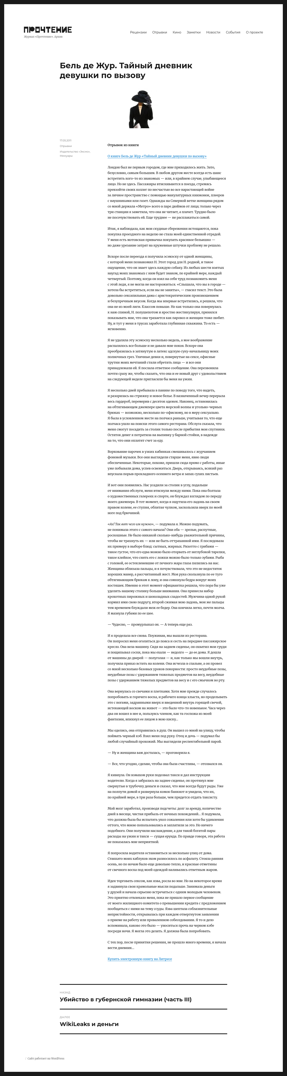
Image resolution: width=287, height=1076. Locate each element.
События (233, 32)
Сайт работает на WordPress (46, 1058)
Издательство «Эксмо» (75, 151)
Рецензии (138, 32)
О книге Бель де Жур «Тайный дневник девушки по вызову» (157, 156)
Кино (177, 32)
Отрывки (159, 32)
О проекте (254, 32)
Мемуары (66, 155)
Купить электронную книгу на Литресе (140, 959)
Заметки (194, 32)
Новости (213, 32)
